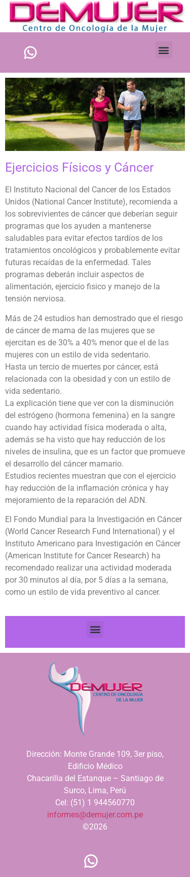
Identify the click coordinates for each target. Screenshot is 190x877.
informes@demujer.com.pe (95, 814)
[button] (164, 49)
